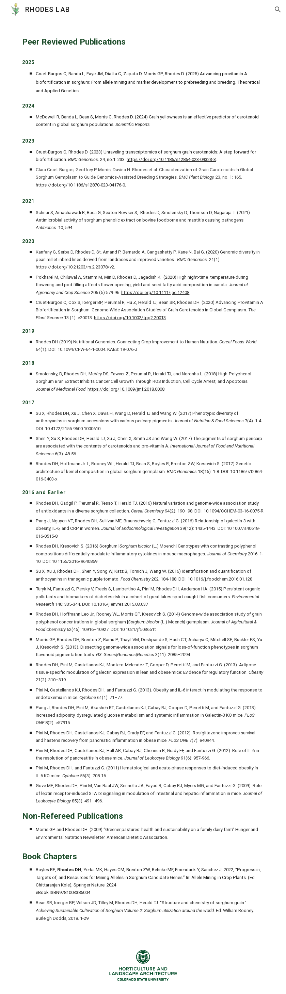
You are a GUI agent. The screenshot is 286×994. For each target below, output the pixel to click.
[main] (142, 477)
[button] (278, 9)
